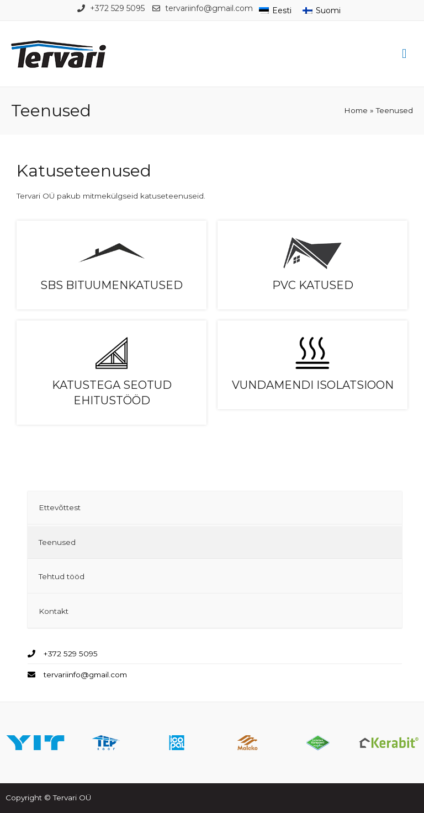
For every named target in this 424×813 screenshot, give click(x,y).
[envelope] (77, 674)
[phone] (63, 653)
